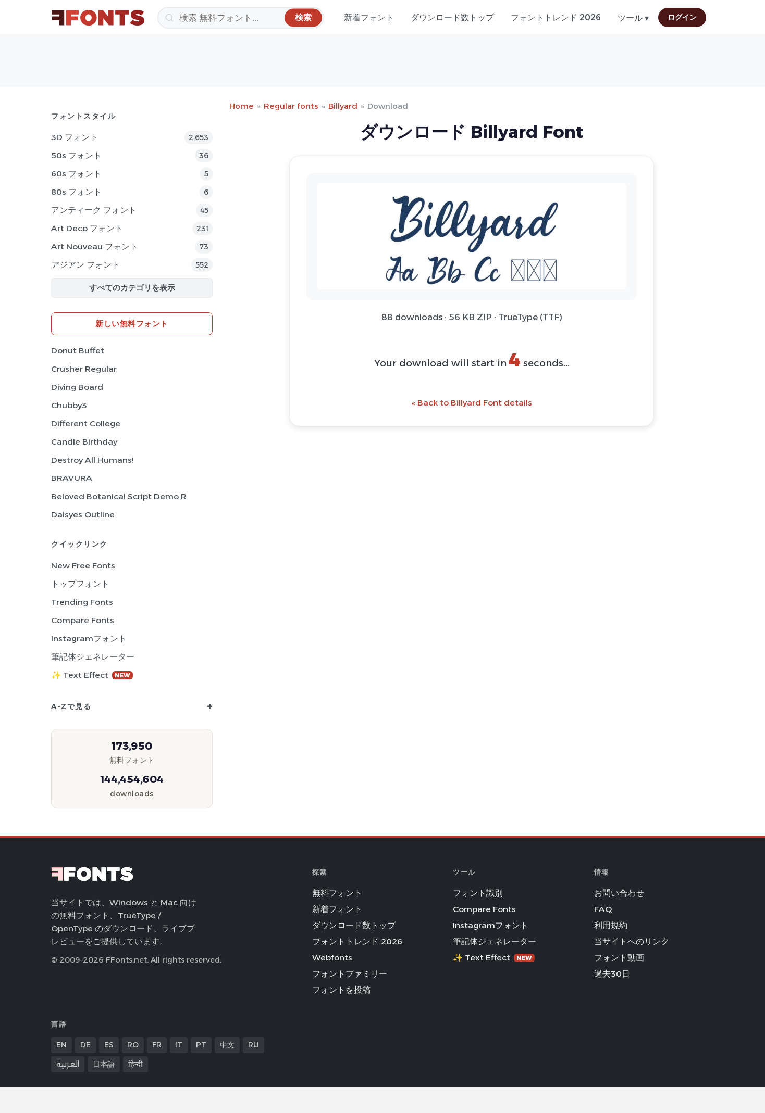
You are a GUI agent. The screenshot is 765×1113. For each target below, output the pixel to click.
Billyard (342, 106)
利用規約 (610, 925)
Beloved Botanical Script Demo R (119, 496)
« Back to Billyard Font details (472, 403)
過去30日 (612, 974)
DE (85, 1044)
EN (61, 1044)
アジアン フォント (85, 265)
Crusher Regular (84, 369)
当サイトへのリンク (631, 941)
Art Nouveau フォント (94, 246)
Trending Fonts (82, 602)
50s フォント (76, 155)
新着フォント (369, 17)
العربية (67, 1064)
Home (241, 106)
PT (201, 1044)
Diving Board (77, 387)
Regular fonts (291, 106)
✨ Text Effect (92, 675)
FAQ (603, 909)
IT (178, 1044)
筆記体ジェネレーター (92, 657)
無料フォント (337, 893)
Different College (85, 423)
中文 (227, 1044)
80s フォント (76, 192)
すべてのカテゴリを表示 (132, 288)
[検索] (240, 18)
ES (109, 1044)
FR (157, 1044)
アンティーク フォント (94, 210)
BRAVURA (71, 478)
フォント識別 (478, 893)
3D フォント (74, 137)
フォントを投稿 (341, 990)
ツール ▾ (633, 18)
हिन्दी (135, 1064)
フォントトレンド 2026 (556, 17)
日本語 (104, 1064)
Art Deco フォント (87, 228)
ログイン (682, 17)
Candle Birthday (84, 442)
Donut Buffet (77, 351)
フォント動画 (619, 958)
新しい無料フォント (131, 323)
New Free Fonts (83, 566)
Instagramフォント (89, 638)
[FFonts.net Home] (98, 17)
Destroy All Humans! (92, 460)
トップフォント (80, 584)
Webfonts (332, 958)
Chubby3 (69, 405)
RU (253, 1044)
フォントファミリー (349, 974)
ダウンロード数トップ (452, 17)
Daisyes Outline (83, 515)
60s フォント (76, 174)
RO (133, 1044)
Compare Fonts (82, 620)
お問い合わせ (619, 893)
